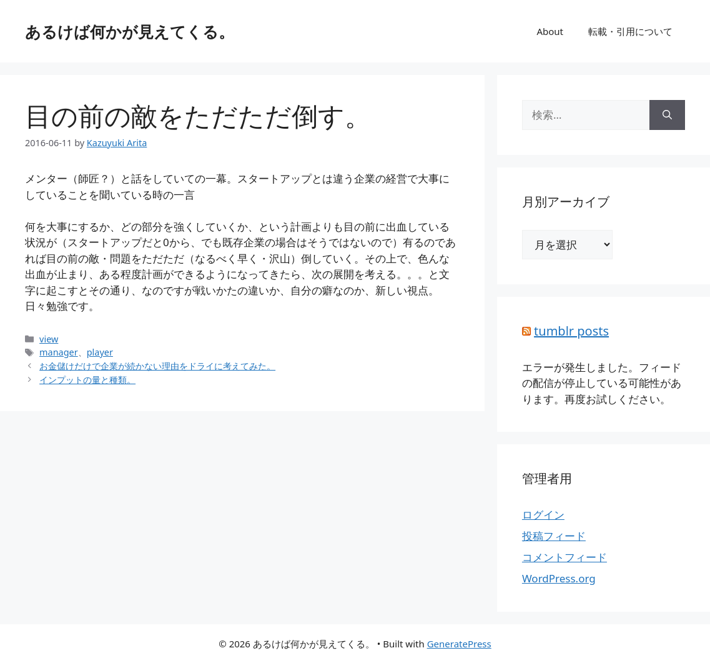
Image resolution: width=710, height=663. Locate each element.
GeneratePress (459, 643)
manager (58, 352)
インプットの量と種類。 (87, 380)
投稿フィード (554, 536)
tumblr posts (571, 330)
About (549, 31)
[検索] (667, 115)
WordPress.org (559, 578)
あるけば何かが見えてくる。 (129, 31)
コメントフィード (564, 557)
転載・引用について (630, 31)
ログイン (543, 514)
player (100, 352)
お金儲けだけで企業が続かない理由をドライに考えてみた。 (157, 366)
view (48, 339)
